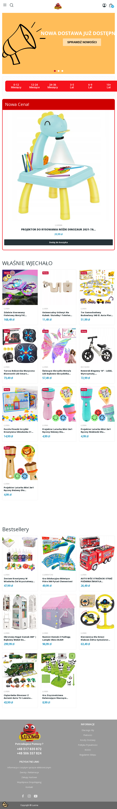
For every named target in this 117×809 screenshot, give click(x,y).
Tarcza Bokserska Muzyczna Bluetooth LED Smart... (19, 372)
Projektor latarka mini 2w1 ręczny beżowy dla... (19, 489)
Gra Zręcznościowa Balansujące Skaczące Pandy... (54, 696)
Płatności (87, 735)
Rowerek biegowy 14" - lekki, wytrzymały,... (96, 372)
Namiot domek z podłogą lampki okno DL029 (56, 638)
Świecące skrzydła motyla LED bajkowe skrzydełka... (56, 372)
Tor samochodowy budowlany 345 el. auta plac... (97, 314)
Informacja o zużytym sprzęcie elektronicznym (29, 767)
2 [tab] (58, 71)
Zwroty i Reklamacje (29, 772)
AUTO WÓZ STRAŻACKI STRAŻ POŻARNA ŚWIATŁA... (96, 580)
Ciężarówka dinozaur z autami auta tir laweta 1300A (17, 696)
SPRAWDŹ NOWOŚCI (82, 42)
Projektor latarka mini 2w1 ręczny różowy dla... (57, 430)
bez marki (85, 367)
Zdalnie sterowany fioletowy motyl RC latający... (14, 314)
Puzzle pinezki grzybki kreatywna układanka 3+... (18, 430)
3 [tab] (62, 71)
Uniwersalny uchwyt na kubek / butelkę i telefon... (57, 314)
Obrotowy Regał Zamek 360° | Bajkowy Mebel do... (20, 638)
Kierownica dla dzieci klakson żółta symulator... (95, 638)
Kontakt (29, 787)
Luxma (58, 225)
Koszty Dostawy (87, 740)
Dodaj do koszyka (58, 242)
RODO (88, 749)
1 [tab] (55, 71)
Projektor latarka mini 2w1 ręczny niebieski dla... (96, 430)
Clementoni (47, 575)
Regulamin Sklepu (87, 754)
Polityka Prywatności (87, 745)
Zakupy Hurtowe (29, 777)
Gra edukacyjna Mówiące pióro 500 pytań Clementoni (57, 580)
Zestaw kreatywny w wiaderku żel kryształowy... (19, 580)
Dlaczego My (88, 730)
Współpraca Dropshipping (29, 782)
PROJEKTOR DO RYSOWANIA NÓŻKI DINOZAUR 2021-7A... (58, 229)
